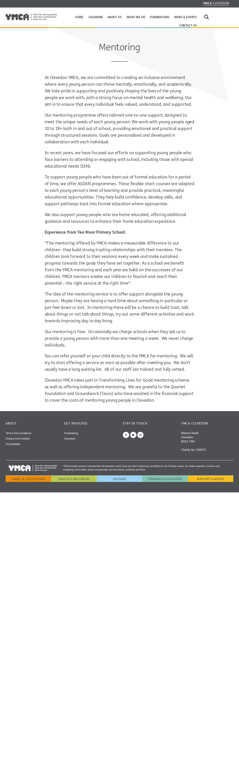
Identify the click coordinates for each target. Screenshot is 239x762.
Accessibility (13, 444)
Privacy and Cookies (18, 438)
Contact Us (188, 25)
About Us (115, 17)
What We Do (136, 17)
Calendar (95, 17)
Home (79, 17)
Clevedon (216, 3)
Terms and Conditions (18, 433)
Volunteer (69, 438)
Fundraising (159, 17)
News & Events (185, 17)
